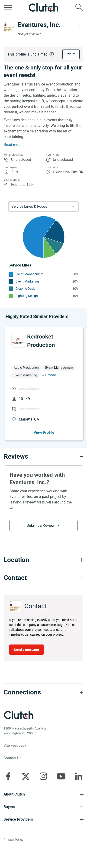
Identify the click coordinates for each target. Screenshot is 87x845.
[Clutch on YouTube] (61, 776)
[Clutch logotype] (18, 715)
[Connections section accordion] (43, 692)
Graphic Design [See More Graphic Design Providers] (26, 288)
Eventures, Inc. (39, 25)
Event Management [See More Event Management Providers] (30, 274)
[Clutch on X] (25, 776)
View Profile (44, 432)
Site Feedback (14, 745)
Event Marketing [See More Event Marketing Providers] (27, 281)
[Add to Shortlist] (80, 23)
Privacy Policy (13, 840)
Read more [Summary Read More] (12, 144)
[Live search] (79, 7)
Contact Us (12, 758)
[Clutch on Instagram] (43, 776)
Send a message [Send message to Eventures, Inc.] (26, 649)
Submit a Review (41, 525)
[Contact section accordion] (43, 578)
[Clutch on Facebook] (8, 776)
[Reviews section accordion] (43, 456)
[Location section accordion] (43, 560)
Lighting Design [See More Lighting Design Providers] (27, 296)
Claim (71, 54)
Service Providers (18, 819)
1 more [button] (50, 375)
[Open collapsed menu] (7, 7)
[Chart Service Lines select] (43, 206)
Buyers (9, 807)
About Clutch (14, 794)
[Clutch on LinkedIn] (78, 776)
